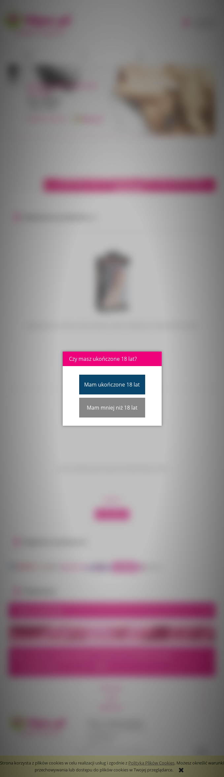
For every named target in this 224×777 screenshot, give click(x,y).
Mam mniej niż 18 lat (112, 407)
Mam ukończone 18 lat (112, 384)
